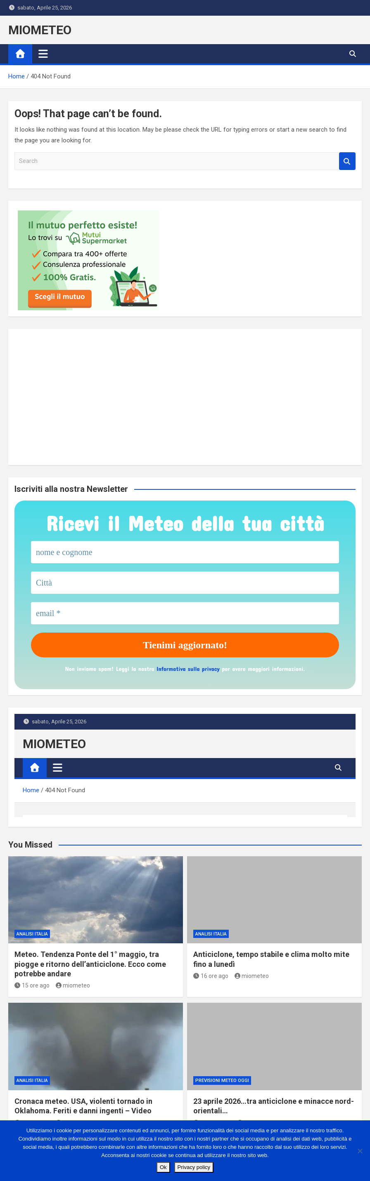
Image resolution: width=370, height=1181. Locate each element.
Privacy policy (194, 1167)
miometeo (73, 985)
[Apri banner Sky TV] (88, 397)
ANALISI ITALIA (32, 934)
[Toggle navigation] (43, 53)
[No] (360, 1151)
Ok (163, 1167)
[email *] (185, 613)
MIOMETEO (39, 30)
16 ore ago (210, 976)
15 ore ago (32, 985)
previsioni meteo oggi (222, 1080)
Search (347, 161)
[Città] (185, 583)
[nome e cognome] (185, 552)
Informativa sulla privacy (188, 668)
